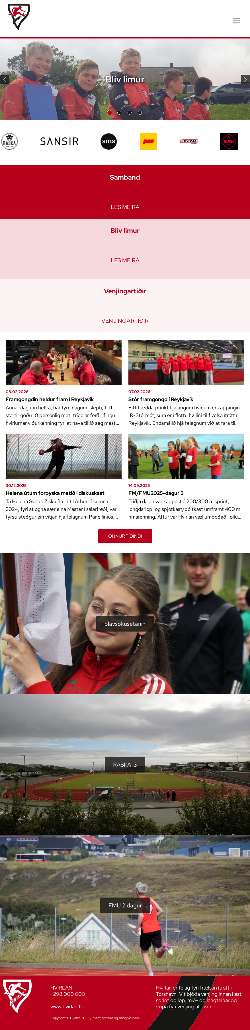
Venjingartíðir (125, 320)
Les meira (125, 207)
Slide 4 (140, 113)
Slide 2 (119, 113)
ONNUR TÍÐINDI (125, 536)
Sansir (144, 1018)
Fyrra (4, 79)
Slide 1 (109, 112)
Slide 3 (130, 113)
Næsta (245, 79)
